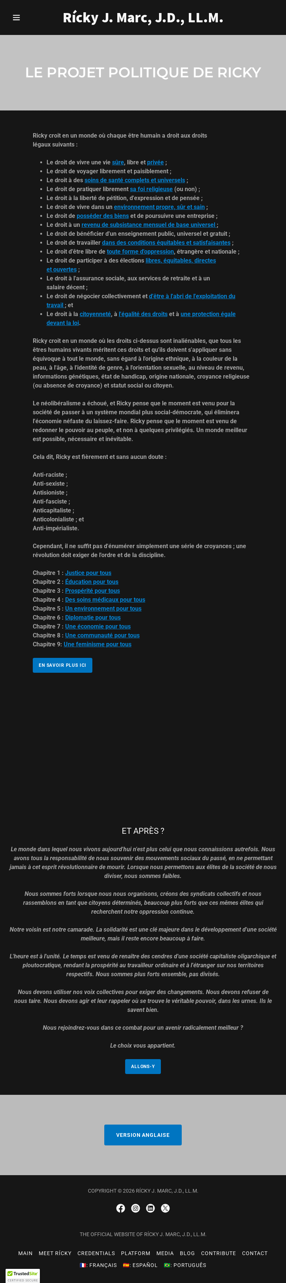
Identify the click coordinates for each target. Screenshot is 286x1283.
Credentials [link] (96, 1253)
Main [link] (25, 1253)
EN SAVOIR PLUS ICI (62, 665)
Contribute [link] (218, 1253)
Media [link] (165, 1253)
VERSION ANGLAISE (143, 1135)
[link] (143, 20)
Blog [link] (187, 1253)
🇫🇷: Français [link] (98, 1265)
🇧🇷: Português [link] (185, 1265)
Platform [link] (136, 1253)
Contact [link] (255, 1253)
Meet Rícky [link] (55, 1253)
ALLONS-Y (143, 1066)
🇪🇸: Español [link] (140, 1265)
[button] (29, 17)
